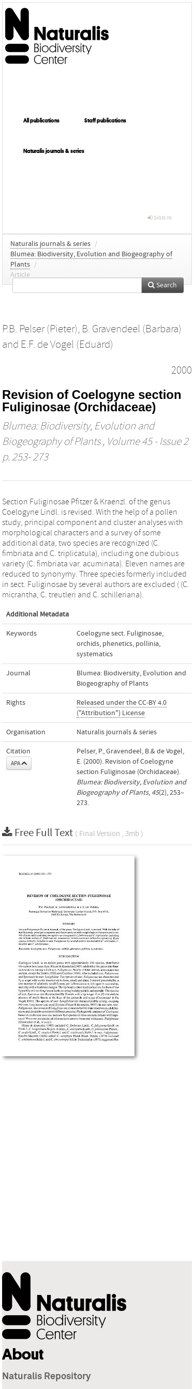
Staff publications (105, 120)
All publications (41, 120)
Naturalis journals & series (53, 151)
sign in (159, 217)
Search (162, 285)
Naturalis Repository (46, 1376)
